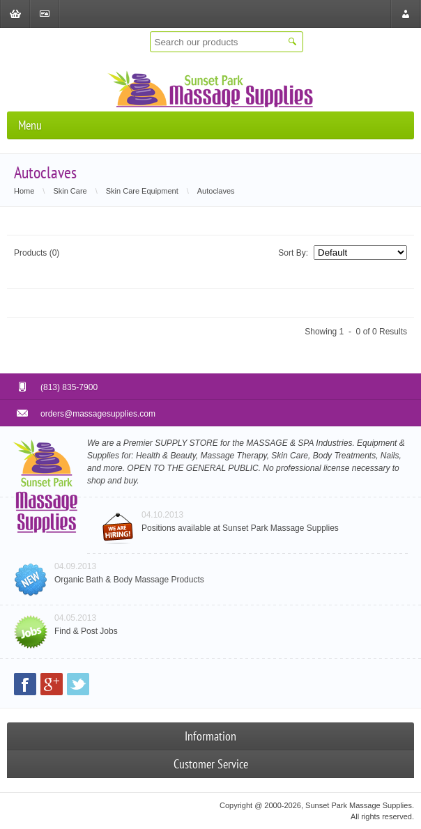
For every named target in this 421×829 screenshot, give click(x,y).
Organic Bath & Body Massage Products (129, 579)
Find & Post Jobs (86, 631)
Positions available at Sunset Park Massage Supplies (240, 528)
